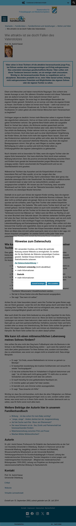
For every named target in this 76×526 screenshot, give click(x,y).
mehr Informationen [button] (25, 270)
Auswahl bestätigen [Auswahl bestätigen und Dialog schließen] (38, 283)
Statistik (19, 274)
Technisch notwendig (33, 267)
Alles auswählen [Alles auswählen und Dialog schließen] (53, 283)
